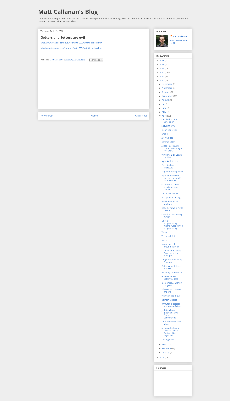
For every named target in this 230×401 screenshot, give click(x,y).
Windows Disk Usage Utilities (171, 156)
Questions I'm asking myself (171, 215)
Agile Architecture (170, 161)
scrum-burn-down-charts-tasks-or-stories (170, 187)
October (166, 92)
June (164, 108)
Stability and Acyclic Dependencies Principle (171, 253)
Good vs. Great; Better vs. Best (169, 277)
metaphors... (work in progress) (171, 284)
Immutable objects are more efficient (171, 305)
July (164, 104)
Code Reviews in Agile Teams (172, 209)
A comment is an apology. (169, 202)
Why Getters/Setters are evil (171, 290)
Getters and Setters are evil (171, 267)
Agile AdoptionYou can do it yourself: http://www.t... (171, 178)
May (164, 111)
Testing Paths (168, 339)
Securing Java (168, 125)
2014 (162, 64)
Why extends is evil (170, 295)
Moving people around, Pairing (170, 245)
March (165, 344)
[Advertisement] (94, 88)
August (165, 99)
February (166, 348)
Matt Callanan (180, 36)
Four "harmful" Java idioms (171, 322)
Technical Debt (168, 236)
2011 (162, 76)
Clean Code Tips (169, 129)
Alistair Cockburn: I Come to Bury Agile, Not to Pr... (172, 148)
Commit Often (168, 141)
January (166, 352)
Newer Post (46, 115)
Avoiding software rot (171, 272)
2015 (162, 60)
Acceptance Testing (171, 197)
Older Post (141, 115)
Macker (165, 240)
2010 (162, 80)
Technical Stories (169, 193)
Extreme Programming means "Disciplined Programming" (172, 224)
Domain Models (169, 299)
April (164, 115)
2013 (162, 68)
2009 (162, 357)
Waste (164, 232)
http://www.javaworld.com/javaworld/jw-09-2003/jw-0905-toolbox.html (71, 42)
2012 (162, 72)
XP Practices (167, 137)
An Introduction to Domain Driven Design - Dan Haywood (170, 332)
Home (94, 115)
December (167, 84)
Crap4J (164, 133)
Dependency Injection (172, 171)
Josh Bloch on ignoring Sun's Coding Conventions (169, 314)
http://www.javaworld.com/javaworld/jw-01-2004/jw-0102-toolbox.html (71, 48)
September (167, 96)
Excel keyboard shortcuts (168, 166)
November (167, 87)
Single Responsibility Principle (171, 260)
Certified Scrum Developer (169, 120)
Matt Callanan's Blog (68, 12)
